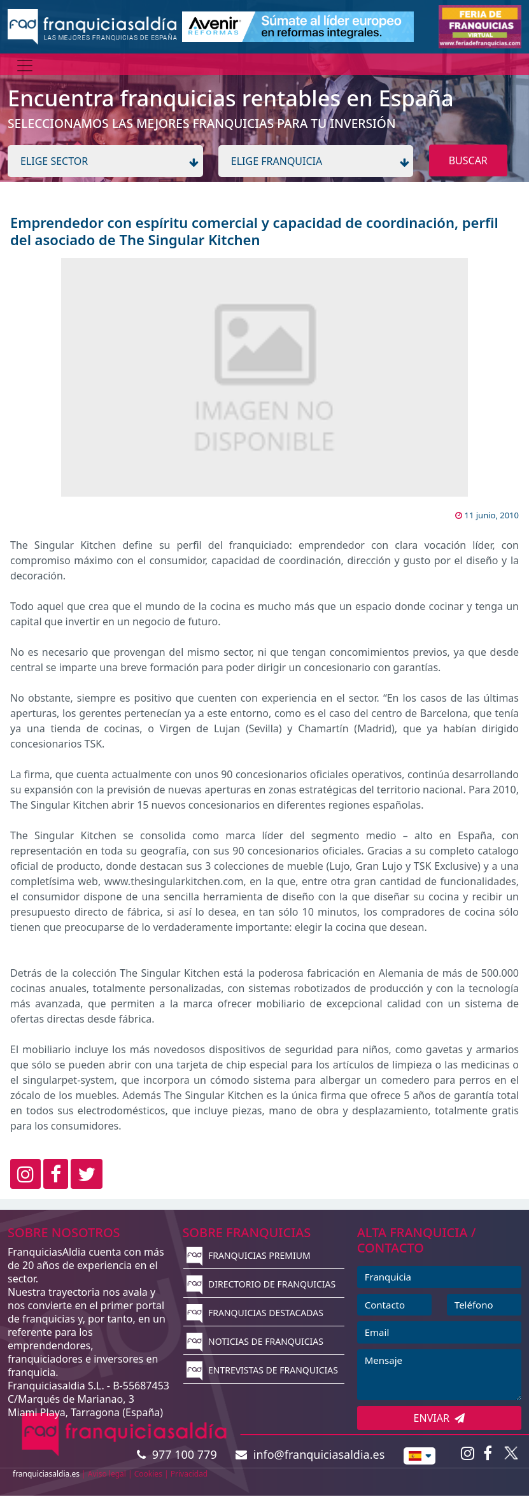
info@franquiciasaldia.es (310, 1454)
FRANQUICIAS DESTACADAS (255, 1313)
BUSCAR (468, 160)
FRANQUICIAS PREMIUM (248, 1255)
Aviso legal (107, 1473)
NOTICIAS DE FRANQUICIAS (255, 1341)
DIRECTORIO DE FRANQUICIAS (261, 1284)
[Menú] (25, 65)
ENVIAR (439, 1418)
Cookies (148, 1473)
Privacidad (189, 1473)
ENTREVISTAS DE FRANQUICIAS (262, 1370)
